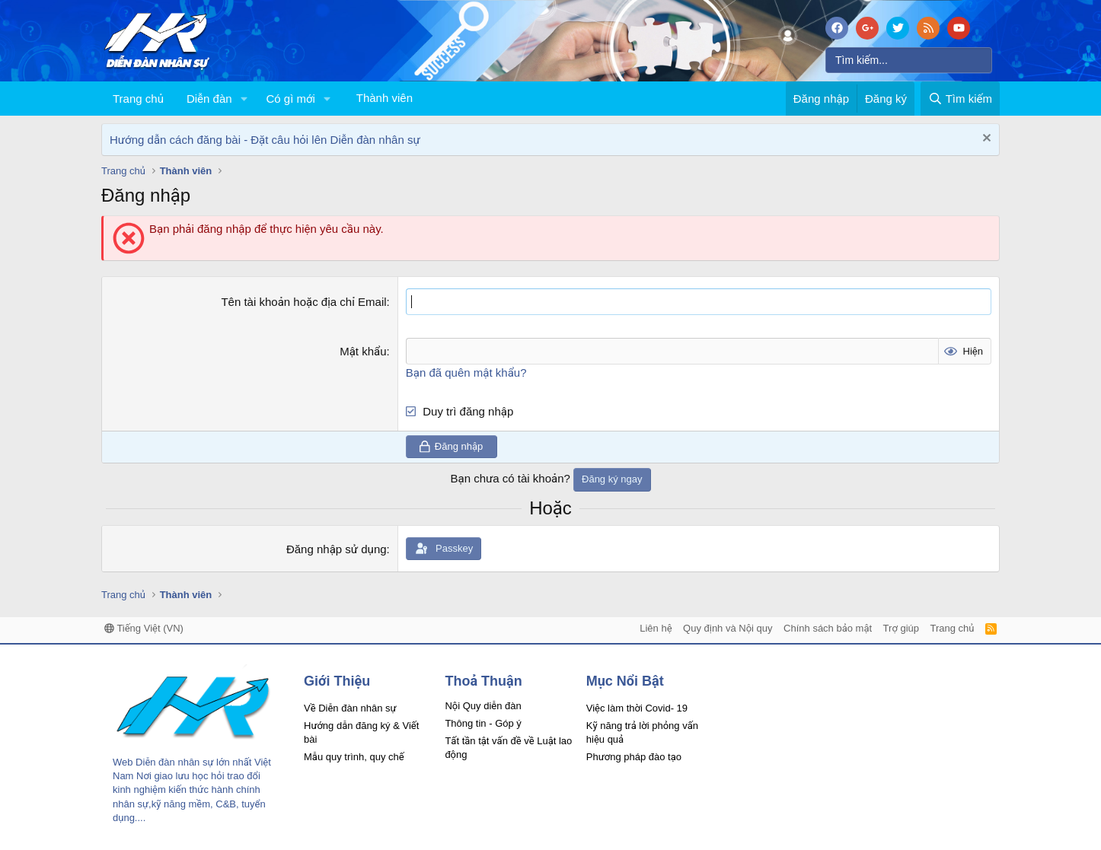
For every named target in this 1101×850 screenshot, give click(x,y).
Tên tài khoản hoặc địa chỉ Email (303, 301)
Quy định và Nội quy (728, 628)
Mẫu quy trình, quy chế (354, 756)
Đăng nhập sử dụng (336, 548)
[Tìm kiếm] (908, 60)
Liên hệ (656, 628)
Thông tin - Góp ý (483, 723)
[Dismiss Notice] (984, 140)
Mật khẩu (363, 351)
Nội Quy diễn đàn (483, 706)
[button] (243, 98)
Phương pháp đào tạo (633, 756)
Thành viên (384, 97)
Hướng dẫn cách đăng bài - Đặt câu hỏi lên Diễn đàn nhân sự (265, 139)
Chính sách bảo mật (827, 628)
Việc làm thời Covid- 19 (637, 708)
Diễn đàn (209, 98)
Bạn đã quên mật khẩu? (466, 372)
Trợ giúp (901, 628)
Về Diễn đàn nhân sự (350, 708)
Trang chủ (138, 98)
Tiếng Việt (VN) (144, 628)
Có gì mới (290, 98)
